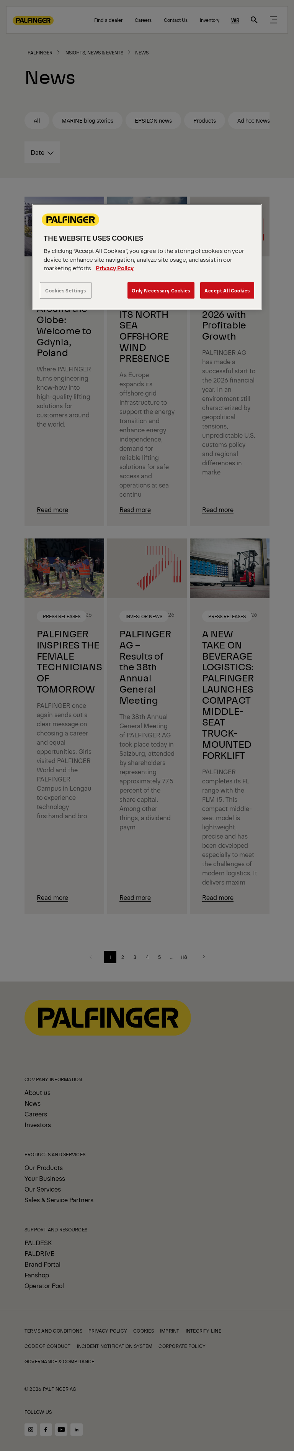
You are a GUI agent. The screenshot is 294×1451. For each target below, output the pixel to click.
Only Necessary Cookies (161, 290)
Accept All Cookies (227, 290)
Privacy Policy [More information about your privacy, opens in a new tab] (115, 268)
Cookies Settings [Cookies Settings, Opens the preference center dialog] (65, 290)
